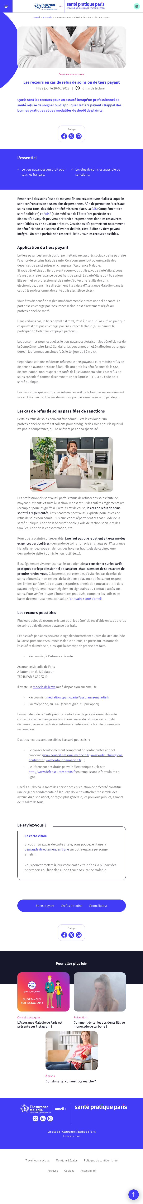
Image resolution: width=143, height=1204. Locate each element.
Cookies (69, 1171)
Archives (53, 1171)
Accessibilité (88, 1171)
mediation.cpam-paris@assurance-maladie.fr (77, 697)
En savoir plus (71, 1136)
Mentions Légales (66, 1160)
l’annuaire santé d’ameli (85, 599)
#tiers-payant (45, 906)
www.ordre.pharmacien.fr (63, 760)
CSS (94, 209)
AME (48, 214)
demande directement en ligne (47, 849)
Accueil (36, 17)
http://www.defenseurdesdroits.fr (52, 772)
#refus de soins (71, 906)
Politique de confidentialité (101, 1160)
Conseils (47, 17)
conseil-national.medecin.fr (70, 755)
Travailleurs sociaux (37, 1160)
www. (47, 755)
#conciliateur (98, 906)
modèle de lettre (44, 687)
